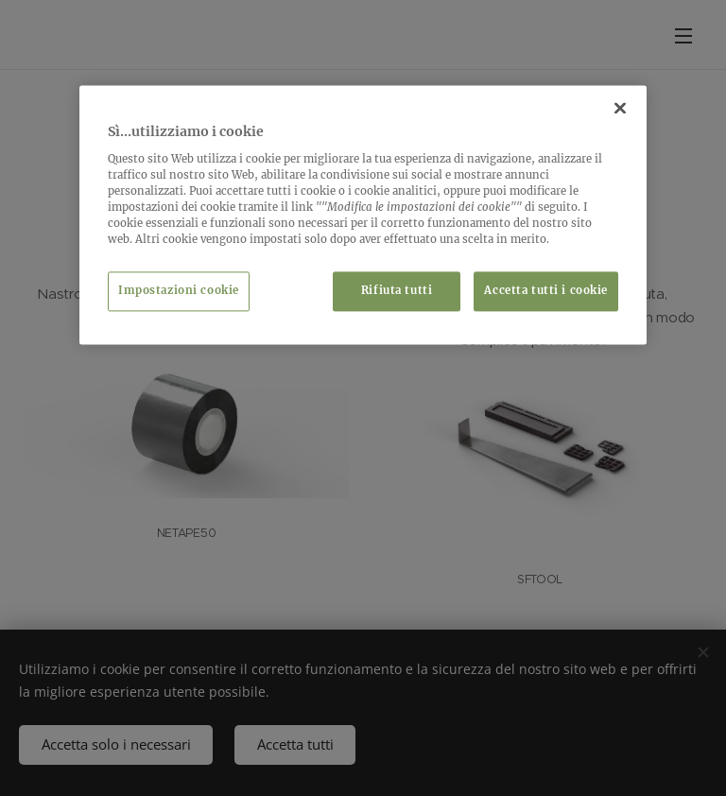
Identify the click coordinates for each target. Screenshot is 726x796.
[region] (363, 215)
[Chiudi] (620, 109)
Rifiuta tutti (396, 291)
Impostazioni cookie (178, 291)
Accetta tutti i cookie (546, 291)
